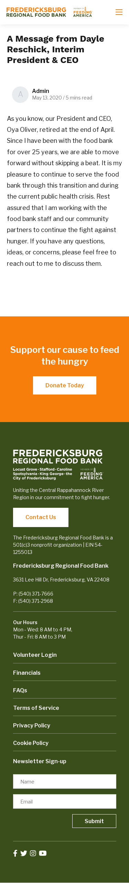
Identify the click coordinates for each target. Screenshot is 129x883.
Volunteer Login (35, 655)
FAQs (20, 690)
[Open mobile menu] (119, 12)
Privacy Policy (31, 725)
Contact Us (40, 517)
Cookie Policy (31, 743)
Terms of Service (36, 708)
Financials (27, 673)
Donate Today (64, 385)
